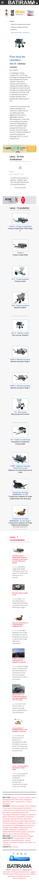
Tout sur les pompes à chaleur (13, 823)
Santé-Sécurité (30, 821)
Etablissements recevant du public (14, 832)
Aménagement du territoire (25, 825)
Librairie (14, 836)
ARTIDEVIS (6, 874)
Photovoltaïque (31, 806)
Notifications (23, 874)
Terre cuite (7, 808)
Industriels (30, 832)
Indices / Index (31, 797)
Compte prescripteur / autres (20, 840)
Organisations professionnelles (13, 821)
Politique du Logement (27, 814)
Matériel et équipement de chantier (21, 24)
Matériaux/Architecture (20, 812)
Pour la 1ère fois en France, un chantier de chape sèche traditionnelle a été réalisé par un (19, 708)
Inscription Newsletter (24, 842)
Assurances (12, 817)
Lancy (15, 70)
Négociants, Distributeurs (18, 829)
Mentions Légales (29, 872)
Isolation (5, 829)
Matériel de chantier (18, 806)
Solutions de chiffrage (25, 836)
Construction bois (21, 810)
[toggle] (2, 2)
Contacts (15, 847)
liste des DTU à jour (18, 797)
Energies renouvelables (11, 827)
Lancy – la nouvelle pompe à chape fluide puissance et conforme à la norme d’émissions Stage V (20, 603)
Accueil (12, 21)
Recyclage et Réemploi (11, 814)
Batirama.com (17, 870)
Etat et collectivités (24, 819)
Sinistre (11, 810)
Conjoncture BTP (25, 827)
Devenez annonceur (9, 842)
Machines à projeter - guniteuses (20, 32)
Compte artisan (19, 838)
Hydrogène (20, 817)
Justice (10, 834)
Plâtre (5, 834)
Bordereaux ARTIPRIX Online (13, 799)
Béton (5, 817)
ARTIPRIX (15, 874)
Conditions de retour (23, 876)
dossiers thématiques (21, 834)
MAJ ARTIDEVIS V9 (19, 878)
